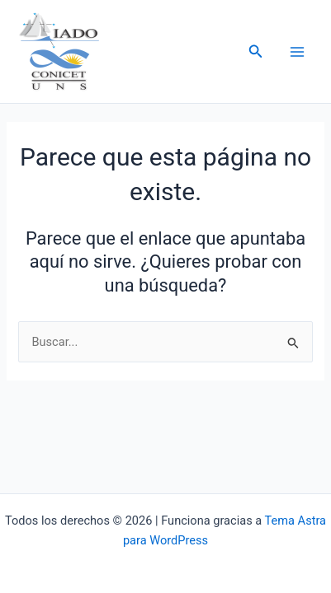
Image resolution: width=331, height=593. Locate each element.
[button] (255, 51)
